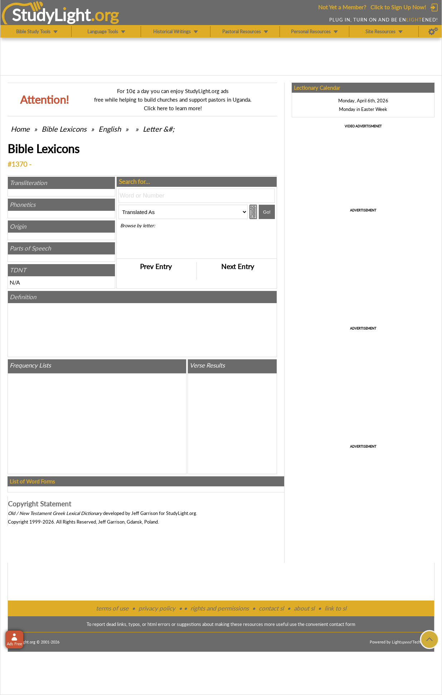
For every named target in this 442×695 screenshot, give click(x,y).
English (109, 129)
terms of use (112, 608)
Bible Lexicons (64, 129)
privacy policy (157, 608)
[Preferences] (433, 31)
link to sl (335, 608)
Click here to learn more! (173, 108)
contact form (342, 624)
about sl (304, 608)
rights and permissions (219, 608)
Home (20, 129)
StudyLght (51, 15)
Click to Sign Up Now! (398, 7)
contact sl (271, 608)
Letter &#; (158, 129)
